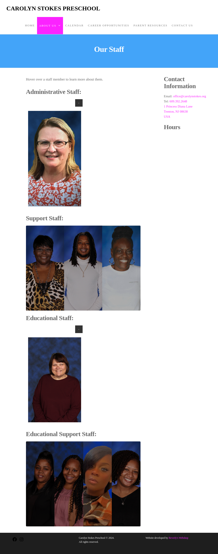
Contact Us (182, 25)
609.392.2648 (178, 101)
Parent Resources (150, 25)
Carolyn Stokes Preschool (53, 8)
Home (30, 25)
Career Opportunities (108, 25)
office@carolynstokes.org (189, 96)
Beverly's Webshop (178, 537)
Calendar (74, 25)
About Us (47, 25)
